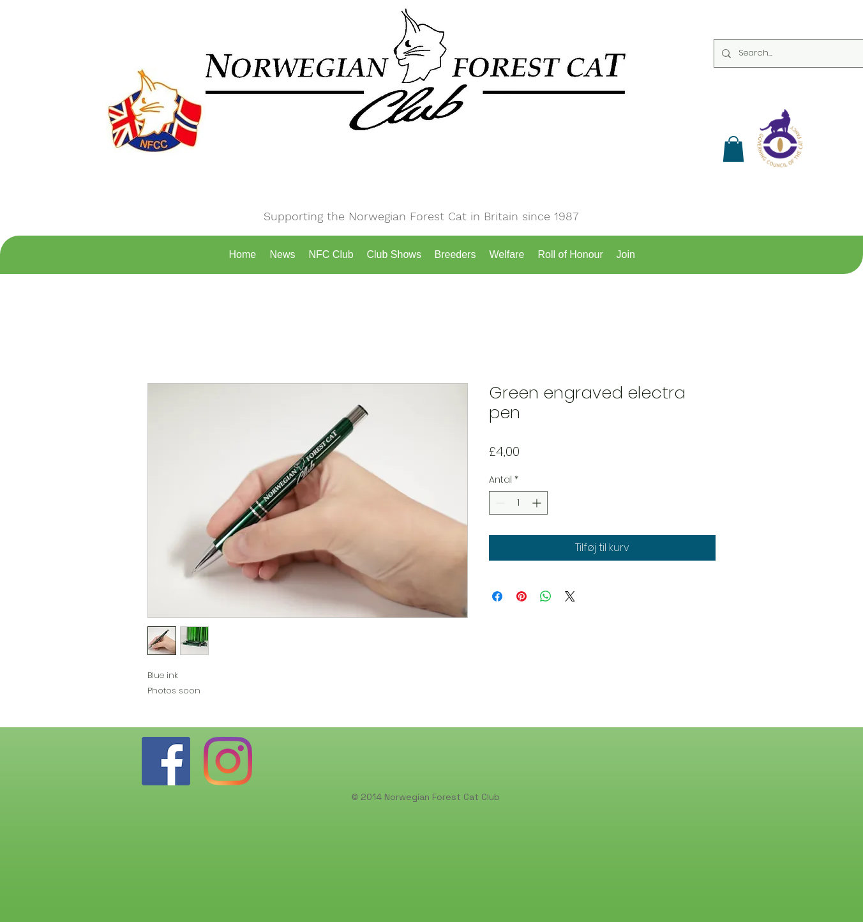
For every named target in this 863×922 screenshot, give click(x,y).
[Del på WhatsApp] (545, 596)
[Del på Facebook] (497, 596)
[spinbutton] (518, 503)
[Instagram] (228, 761)
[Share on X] (570, 596)
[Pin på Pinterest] (521, 596)
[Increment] (538, 503)
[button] (733, 149)
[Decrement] (499, 503)
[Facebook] (166, 761)
